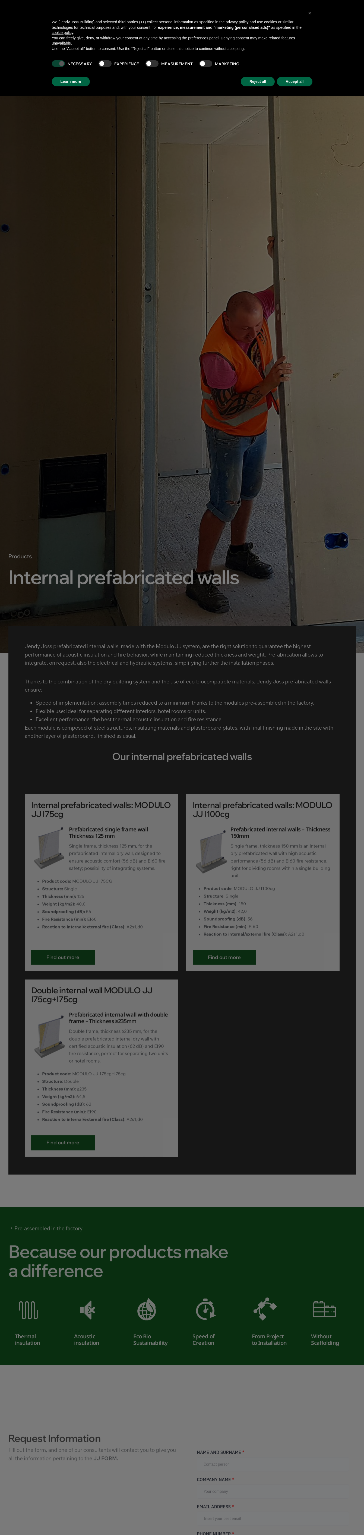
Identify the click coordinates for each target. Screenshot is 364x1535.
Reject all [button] (257, 81)
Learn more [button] (71, 81)
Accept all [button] (294, 81)
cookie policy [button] (62, 32)
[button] (309, 13)
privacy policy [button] (237, 22)
